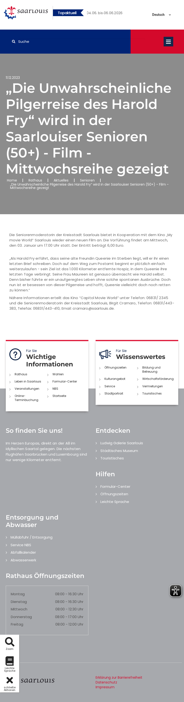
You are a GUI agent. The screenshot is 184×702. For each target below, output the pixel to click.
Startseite (59, 396)
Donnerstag (21, 616)
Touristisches (152, 393)
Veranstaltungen (27, 389)
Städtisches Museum (119, 450)
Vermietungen (152, 386)
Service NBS (21, 544)
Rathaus (35, 180)
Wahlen (58, 374)
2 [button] (103, 13)
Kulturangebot (114, 379)
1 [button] (96, 13)
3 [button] (110, 13)
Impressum (105, 687)
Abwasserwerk (23, 560)
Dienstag (19, 601)
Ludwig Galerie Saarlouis (121, 442)
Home (12, 180)
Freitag (17, 624)
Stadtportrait (113, 393)
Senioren (87, 180)
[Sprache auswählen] (156, 14)
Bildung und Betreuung (151, 369)
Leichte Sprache (114, 501)
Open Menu (168, 41)
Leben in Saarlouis (28, 381)
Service (109, 386)
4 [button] (117, 13)
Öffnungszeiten (115, 367)
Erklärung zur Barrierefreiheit (119, 677)
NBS (55, 389)
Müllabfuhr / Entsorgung (31, 537)
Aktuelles (61, 180)
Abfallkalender (23, 552)
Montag (18, 593)
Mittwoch (19, 609)
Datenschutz (106, 682)
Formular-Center (64, 381)
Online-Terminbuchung (26, 398)
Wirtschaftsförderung (158, 379)
